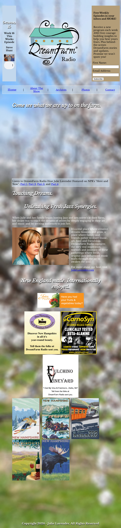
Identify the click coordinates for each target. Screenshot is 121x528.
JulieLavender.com (82, 269)
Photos (86, 89)
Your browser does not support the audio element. (9, 65)
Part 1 (23, 184)
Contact (110, 89)
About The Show (36, 90)
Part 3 (41, 184)
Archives (61, 89)
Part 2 (32, 184)
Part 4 (54, 184)
